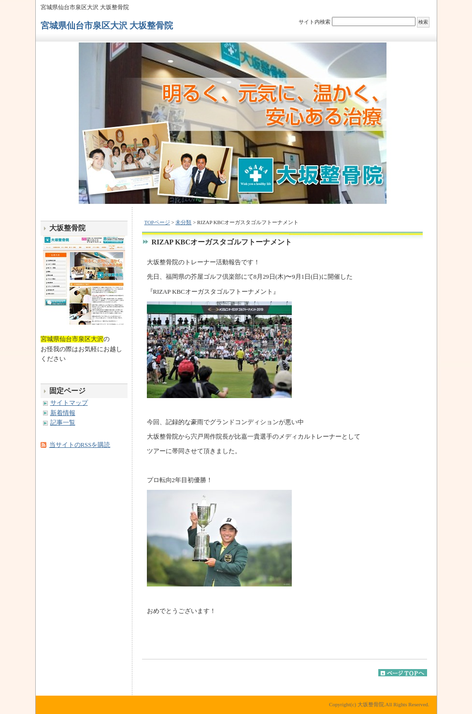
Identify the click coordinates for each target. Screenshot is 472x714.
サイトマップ (69, 403)
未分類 (183, 222)
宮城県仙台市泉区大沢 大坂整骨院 (107, 25)
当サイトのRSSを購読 (80, 445)
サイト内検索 (314, 22)
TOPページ (157, 222)
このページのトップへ (402, 672)
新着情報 (62, 413)
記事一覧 (62, 422)
